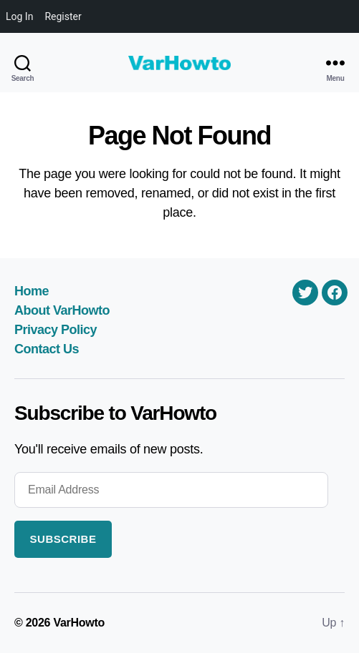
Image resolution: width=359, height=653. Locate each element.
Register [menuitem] (62, 16)
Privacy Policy (55, 330)
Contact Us (46, 349)
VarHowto (79, 623)
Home (31, 291)
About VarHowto (62, 310)
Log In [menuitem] (19, 16)
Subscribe (63, 539)
